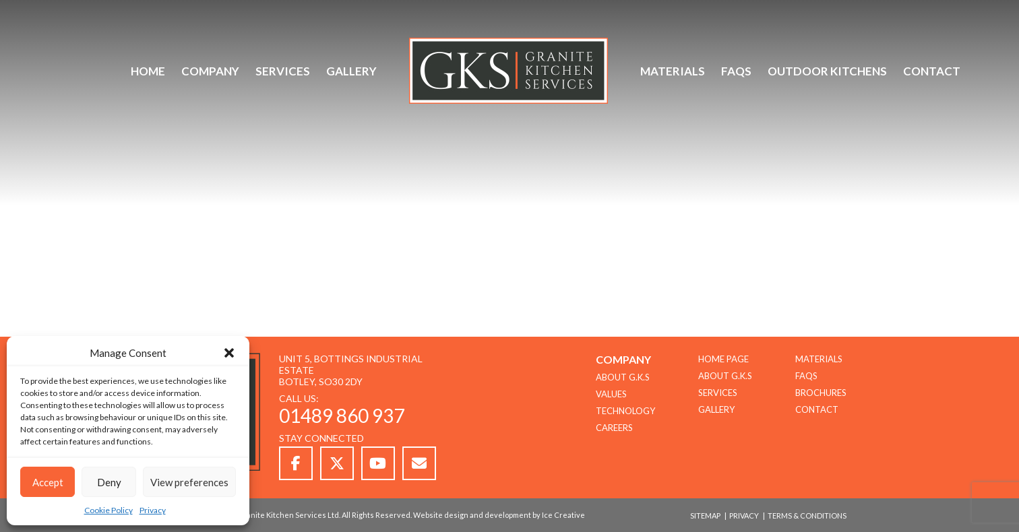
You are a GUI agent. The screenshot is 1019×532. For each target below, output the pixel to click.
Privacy (153, 510)
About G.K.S (725, 375)
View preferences (189, 482)
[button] (229, 353)
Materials (672, 71)
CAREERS (614, 427)
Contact (931, 71)
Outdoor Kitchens (827, 71)
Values (611, 394)
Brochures (820, 392)
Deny (109, 482)
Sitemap (705, 515)
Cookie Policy (108, 510)
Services (282, 71)
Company (210, 71)
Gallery (351, 71)
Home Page (723, 359)
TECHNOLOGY (625, 410)
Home (148, 71)
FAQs (736, 71)
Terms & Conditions (807, 515)
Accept (47, 482)
